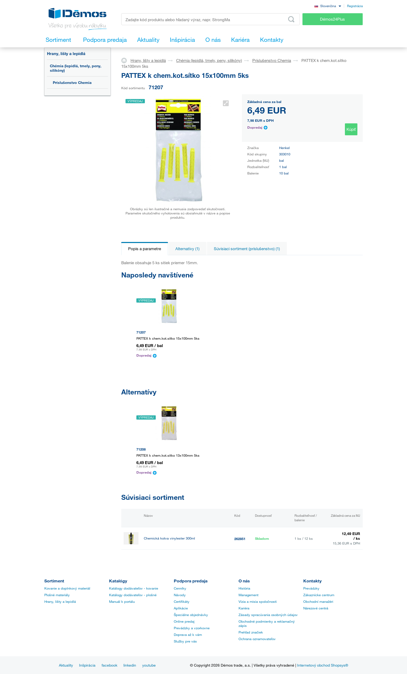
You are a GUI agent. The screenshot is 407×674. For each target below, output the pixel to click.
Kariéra (244, 608)
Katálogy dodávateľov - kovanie (133, 588)
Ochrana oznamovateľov (257, 639)
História (244, 588)
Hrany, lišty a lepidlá (66, 53)
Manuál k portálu (122, 601)
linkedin (129, 665)
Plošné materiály (57, 595)
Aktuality (66, 665)
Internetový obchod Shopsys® (322, 665)
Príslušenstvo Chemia (72, 82)
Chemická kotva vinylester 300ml (169, 538)
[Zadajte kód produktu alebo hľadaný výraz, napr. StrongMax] (211, 19)
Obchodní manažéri (318, 601)
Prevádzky (311, 588)
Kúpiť (351, 129)
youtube (149, 665)
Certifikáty (181, 601)
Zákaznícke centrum (318, 595)
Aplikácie (181, 608)
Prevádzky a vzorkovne (192, 628)
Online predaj (184, 621)
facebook (109, 665)
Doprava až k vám (188, 634)
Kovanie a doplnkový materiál (67, 588)
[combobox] (327, 5)
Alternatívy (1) (187, 248)
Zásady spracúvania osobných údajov (268, 615)
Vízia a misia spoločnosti (258, 601)
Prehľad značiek (251, 632)
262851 (239, 539)
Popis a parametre (144, 248)
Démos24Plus (332, 19)
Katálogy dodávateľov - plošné (133, 595)
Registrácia (355, 6)
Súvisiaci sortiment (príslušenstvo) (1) (247, 248)
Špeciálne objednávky (191, 615)
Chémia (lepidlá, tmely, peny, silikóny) (75, 68)
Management (248, 595)
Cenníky (180, 588)
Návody (180, 595)
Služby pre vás (185, 641)
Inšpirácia (87, 665)
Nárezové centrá (315, 608)
